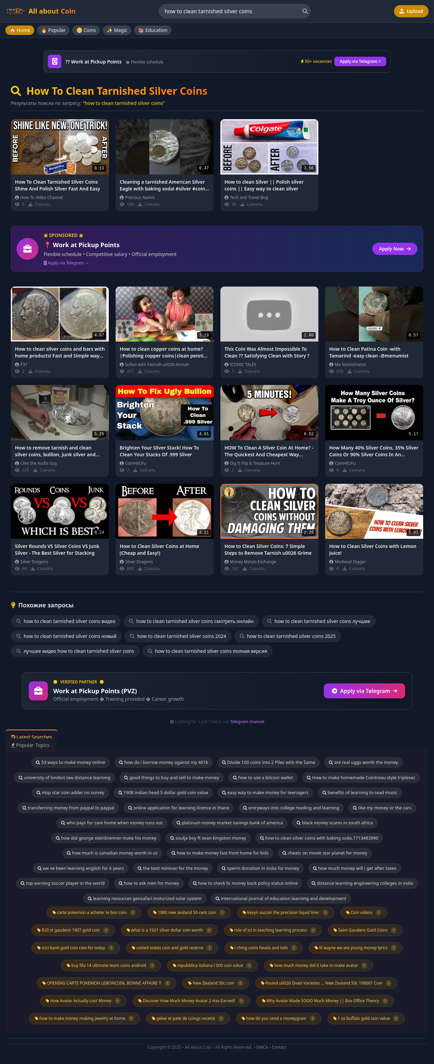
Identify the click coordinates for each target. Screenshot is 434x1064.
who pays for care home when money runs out (111, 823)
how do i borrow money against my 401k (163, 762)
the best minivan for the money (173, 868)
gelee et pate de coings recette (188, 1018)
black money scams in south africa (335, 823)
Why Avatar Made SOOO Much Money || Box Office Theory (325, 1001)
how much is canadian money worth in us (112, 853)
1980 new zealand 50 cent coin (189, 913)
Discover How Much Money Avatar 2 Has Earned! (191, 1001)
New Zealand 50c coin (215, 983)
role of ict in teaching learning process (273, 930)
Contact (279, 1047)
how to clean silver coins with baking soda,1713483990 (319, 838)
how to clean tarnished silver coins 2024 (178, 636)
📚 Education (152, 30)
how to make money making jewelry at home (84, 1018)
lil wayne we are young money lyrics (356, 948)
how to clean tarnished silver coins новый (66, 636)
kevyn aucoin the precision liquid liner (285, 913)
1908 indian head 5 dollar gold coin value (163, 792)
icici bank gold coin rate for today (75, 948)
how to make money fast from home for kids (220, 853)
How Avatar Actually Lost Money (83, 1001)
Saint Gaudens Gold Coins (365, 930)
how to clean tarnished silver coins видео (65, 621)
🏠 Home (19, 30)
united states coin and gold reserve (172, 948)
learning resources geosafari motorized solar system (145, 898)
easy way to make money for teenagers (265, 792)
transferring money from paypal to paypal (68, 808)
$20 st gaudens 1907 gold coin (73, 930)
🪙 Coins (86, 30)
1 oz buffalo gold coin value (366, 1018)
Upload (411, 11)
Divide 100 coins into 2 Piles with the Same (268, 762)
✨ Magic (117, 30)
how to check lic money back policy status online (245, 883)
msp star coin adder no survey (70, 792)
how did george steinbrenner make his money (106, 838)
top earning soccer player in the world (62, 883)
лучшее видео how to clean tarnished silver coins (75, 651)
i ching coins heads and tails (263, 948)
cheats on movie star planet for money (324, 853)
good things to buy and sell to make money (171, 777)
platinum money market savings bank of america (230, 823)
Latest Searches (35, 736)
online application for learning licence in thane (178, 808)
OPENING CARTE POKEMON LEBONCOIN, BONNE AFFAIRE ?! (106, 983)
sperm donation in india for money (260, 868)
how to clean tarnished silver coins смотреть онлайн (191, 621)
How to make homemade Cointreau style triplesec (361, 777)
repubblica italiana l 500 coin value (212, 965)
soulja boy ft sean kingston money (208, 838)
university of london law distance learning (64, 777)
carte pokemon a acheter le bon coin (94, 913)
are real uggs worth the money (363, 762)
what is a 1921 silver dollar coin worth (169, 930)
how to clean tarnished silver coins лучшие (318, 621)
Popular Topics (33, 745)
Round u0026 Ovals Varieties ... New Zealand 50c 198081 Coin (326, 983)
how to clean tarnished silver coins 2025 (288, 636)
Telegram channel (247, 721)
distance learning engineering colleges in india (362, 883)
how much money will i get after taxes (354, 868)
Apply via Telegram (364, 691)
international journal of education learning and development (281, 898)
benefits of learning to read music (359, 792)
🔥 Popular (53, 30)
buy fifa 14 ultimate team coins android (111, 965)
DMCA (262, 1047)
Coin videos (364, 913)
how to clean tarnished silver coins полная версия (207, 651)
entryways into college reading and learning (291, 808)
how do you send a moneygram (279, 1018)
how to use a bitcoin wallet (263, 777)
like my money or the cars (382, 808)
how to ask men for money (149, 883)
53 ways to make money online (70, 762)
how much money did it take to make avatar (318, 965)
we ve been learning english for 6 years (81, 868)
